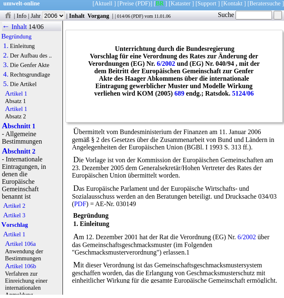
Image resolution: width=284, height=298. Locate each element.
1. (6, 46)
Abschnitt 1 (19, 126)
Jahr (48, 15)
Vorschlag (14, 224)
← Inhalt (14, 26)
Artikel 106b (20, 266)
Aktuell (103, 3)
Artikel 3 (14, 215)
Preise (126, 3)
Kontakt (232, 3)
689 (179, 93)
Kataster (180, 3)
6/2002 (166, 63)
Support (207, 3)
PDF (137, 16)
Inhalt (77, 15)
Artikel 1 (16, 93)
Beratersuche (265, 3)
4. (6, 74)
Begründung (16, 36)
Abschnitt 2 (19, 151)
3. (6, 65)
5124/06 (242, 93)
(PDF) (142, 3)
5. (6, 84)
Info (21, 15)
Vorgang (98, 15)
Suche (245, 14)
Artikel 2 (14, 205)
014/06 (123, 16)
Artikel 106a (20, 243)
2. (6, 55)
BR (160, 3)
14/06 (36, 26)
